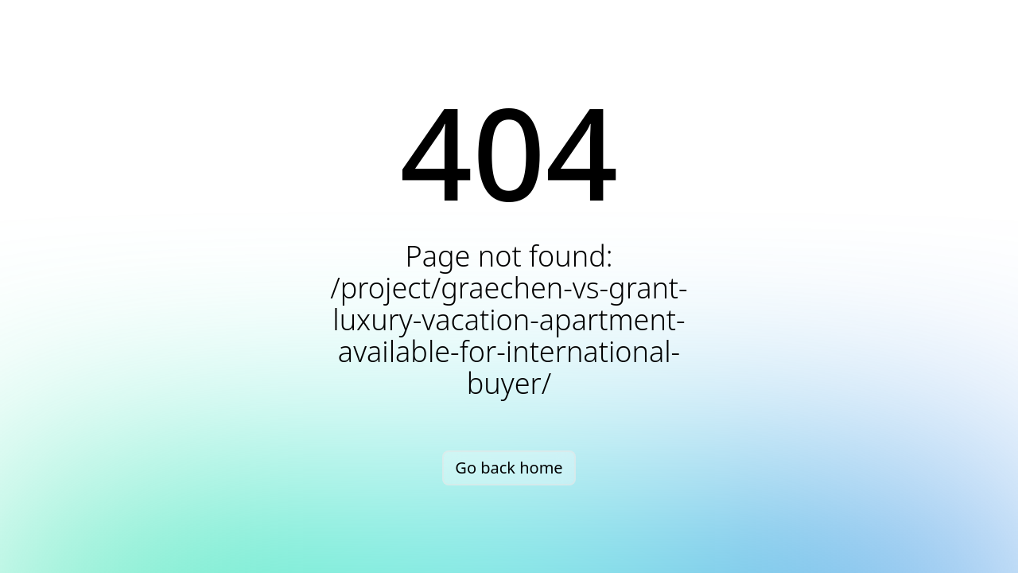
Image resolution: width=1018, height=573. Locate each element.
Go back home (508, 467)
